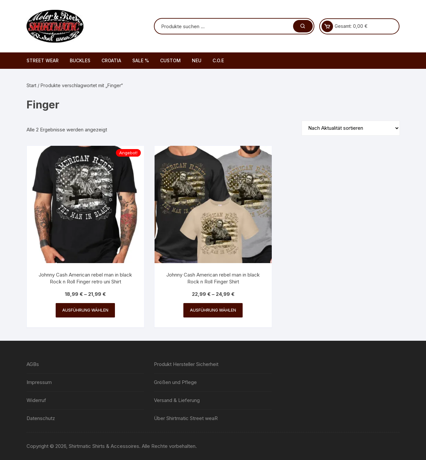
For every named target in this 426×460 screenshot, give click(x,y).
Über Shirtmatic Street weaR (186, 418)
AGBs (33, 364)
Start (31, 85)
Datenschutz (41, 418)
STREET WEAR (43, 60)
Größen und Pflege (175, 382)
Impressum (39, 382)
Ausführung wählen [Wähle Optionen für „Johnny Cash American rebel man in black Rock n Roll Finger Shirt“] (213, 310)
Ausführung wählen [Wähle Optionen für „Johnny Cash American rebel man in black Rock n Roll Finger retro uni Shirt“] (85, 310)
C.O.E (218, 60)
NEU (196, 60)
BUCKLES (80, 60)
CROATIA (111, 60)
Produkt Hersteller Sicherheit (186, 364)
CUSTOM (170, 60)
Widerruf (36, 400)
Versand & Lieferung (177, 400)
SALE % (140, 60)
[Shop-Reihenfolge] (351, 128)
